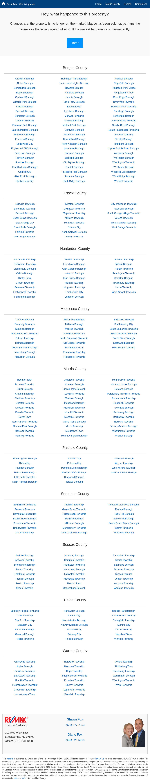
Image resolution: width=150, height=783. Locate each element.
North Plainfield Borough (74, 532)
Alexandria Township (25, 259)
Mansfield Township (74, 694)
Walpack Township (123, 583)
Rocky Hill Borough (124, 514)
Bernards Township (25, 509)
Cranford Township (25, 620)
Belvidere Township (25, 671)
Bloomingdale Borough (25, 458)
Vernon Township (124, 578)
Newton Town (74, 583)
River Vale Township (123, 102)
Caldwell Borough (24, 213)
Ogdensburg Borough (74, 588)
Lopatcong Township (74, 689)
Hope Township (74, 671)
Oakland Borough (74, 158)
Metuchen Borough (25, 357)
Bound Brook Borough (24, 518)
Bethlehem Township (25, 264)
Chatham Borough (24, 393)
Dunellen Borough (24, 329)
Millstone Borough (74, 523)
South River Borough (124, 338)
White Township (123, 685)
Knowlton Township (74, 680)
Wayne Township (124, 463)
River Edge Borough (123, 97)
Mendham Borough (74, 403)
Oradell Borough (74, 167)
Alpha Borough (24, 666)
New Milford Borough (74, 139)
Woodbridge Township (123, 347)
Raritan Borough (123, 509)
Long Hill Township (74, 393)
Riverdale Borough (124, 407)
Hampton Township (74, 560)
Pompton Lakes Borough (74, 467)
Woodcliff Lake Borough (123, 172)
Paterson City (74, 463)
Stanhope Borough (124, 564)
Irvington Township (74, 204)
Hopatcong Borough (74, 569)
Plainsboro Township (74, 357)
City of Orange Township (124, 204)
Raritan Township (124, 268)
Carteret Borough (25, 319)
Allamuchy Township (24, 661)
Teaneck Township (123, 134)
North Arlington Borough (74, 144)
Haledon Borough (25, 467)
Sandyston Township (124, 555)
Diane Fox (75, 734)
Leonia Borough (74, 97)
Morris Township (74, 426)
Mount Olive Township (123, 379)
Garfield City (24, 172)
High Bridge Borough (74, 278)
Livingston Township (74, 208)
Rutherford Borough (123, 116)
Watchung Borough (124, 532)
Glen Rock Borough (25, 176)
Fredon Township (25, 583)
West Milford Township (123, 467)
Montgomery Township (74, 528)
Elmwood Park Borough (24, 125)
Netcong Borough (124, 389)
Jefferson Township (74, 379)
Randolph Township (123, 403)
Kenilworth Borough (74, 611)
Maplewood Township (74, 213)
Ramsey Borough (124, 78)
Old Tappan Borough (74, 162)
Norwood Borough (74, 153)
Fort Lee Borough (25, 162)
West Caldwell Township (123, 222)
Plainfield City (74, 629)
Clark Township (25, 615)
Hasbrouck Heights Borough (74, 83)
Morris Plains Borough (74, 421)
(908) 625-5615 (74, 739)
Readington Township (124, 273)
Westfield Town (124, 634)
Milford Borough (123, 264)
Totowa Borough (74, 481)
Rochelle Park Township (123, 106)
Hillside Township (25, 639)
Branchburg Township (24, 523)
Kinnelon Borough (74, 384)
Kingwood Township (74, 287)
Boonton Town (24, 379)
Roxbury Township (123, 421)
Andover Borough (25, 555)
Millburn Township (74, 218)
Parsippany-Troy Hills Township (123, 393)
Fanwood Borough (24, 629)
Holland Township (74, 282)
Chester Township (24, 407)
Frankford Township (25, 574)
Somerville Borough (123, 518)
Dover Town (25, 417)
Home (98, 4)
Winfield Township (123, 639)
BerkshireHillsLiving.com (21, 4)
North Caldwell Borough (74, 232)
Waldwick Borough (123, 153)
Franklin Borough (25, 578)
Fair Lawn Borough (25, 153)
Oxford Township (124, 661)
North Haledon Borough (24, 481)
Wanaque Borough (123, 458)
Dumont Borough (25, 120)
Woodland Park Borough (124, 472)
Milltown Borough (74, 324)
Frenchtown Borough (74, 264)
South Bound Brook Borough (124, 523)
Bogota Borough (24, 92)
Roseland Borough (124, 208)
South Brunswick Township (124, 329)
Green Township (24, 588)
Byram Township (24, 569)
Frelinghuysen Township (24, 685)
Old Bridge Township (74, 343)
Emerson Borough (24, 139)
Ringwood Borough (74, 477)
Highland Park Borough (24, 347)
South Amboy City (123, 324)
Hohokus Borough (74, 92)
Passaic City (74, 458)
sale (15, 778)
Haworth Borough (74, 88)
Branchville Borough (24, 564)
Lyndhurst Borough (74, 111)
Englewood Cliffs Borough (24, 148)
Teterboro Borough (124, 144)
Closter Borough (24, 106)
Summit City (123, 625)
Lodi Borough (74, 106)
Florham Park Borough (25, 426)
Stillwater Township (124, 569)
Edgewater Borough (24, 134)
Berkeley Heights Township (25, 611)
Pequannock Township (124, 398)
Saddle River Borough (123, 125)
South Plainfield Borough (124, 333)
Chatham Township (25, 398)
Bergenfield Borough (24, 88)
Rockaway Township (123, 417)
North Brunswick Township (74, 338)
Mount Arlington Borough (74, 435)
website (10, 759)
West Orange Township (124, 227)
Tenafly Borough (123, 139)
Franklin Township (74, 259)
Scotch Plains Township (123, 615)
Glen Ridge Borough (24, 236)
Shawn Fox (75, 719)
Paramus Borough (74, 176)
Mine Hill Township (74, 412)
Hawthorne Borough (24, 472)
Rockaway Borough (123, 412)
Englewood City (25, 144)
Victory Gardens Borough (124, 426)
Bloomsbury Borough (25, 268)
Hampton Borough (74, 273)
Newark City (74, 227)
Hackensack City (25, 181)
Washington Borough (124, 675)
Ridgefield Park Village (124, 88)
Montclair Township (74, 222)
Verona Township (124, 218)
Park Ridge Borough (74, 181)
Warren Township (124, 528)
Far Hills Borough (25, 532)
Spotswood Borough (123, 343)
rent (23, 778)
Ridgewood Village (123, 92)
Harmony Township (74, 666)
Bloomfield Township (24, 208)
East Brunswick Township (24, 333)
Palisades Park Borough (74, 172)
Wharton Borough (124, 435)
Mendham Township (74, 407)
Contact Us (141, 4)
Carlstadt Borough (24, 97)
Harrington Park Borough (74, 78)
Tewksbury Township (124, 282)
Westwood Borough (123, 167)
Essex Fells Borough (25, 227)
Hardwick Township (74, 661)
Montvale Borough (74, 130)
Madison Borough (74, 398)
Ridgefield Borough (124, 83)
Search (127, 4)
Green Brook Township (74, 509)
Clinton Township (25, 282)
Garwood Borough (24, 634)
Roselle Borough (74, 639)
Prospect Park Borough (74, 472)
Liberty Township (74, 685)
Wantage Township (124, 588)
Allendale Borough (24, 78)
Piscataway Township (74, 352)
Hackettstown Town (25, 694)
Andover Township (24, 560)
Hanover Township (24, 431)
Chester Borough (25, 403)
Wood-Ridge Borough (123, 176)
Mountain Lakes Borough (124, 384)
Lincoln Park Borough (74, 389)
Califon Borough (24, 273)
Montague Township (74, 578)
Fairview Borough (25, 158)
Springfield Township (124, 620)
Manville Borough (74, 518)
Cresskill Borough (24, 111)
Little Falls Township (24, 477)
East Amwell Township (24, 292)
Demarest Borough (25, 116)
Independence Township (74, 675)
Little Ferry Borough (74, 102)
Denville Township (24, 412)
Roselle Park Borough (123, 611)
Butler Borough (25, 389)
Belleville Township (25, 204)
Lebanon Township (123, 259)
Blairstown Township (24, 675)
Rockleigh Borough (124, 111)
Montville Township (74, 417)
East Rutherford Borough (25, 130)
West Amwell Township (124, 292)
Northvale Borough (74, 148)
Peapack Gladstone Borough (124, 504)
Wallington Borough (123, 158)
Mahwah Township (74, 116)
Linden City (74, 615)
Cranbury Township (25, 324)
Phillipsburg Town (124, 666)
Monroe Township (74, 329)
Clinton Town (24, 278)
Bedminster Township (25, 504)
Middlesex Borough (74, 319)
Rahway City (74, 634)
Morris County (112, 4)
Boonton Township (24, 384)
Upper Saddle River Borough (124, 148)
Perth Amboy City (74, 347)
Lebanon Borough (74, 296)
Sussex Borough (123, 574)
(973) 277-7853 (74, 724)
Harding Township (24, 435)
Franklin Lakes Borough (24, 167)
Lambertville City (74, 292)
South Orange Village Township (123, 213)
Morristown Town (74, 431)
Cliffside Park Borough (25, 102)
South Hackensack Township (124, 130)
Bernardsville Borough (24, 514)
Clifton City (24, 463)
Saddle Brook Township (123, 120)
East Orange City (25, 222)
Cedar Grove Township (25, 218)
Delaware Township (25, 287)
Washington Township (123, 162)
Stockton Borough (123, 278)
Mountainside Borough (74, 620)
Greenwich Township (25, 689)
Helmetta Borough (24, 343)
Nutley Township (74, 236)
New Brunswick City (74, 333)
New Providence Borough (74, 625)
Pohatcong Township (124, 671)
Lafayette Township (74, 574)
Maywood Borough (74, 120)
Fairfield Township (24, 232)
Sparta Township (124, 560)
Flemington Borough (24, 296)
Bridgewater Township (24, 528)
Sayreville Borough (124, 319)
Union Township (123, 287)
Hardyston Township (74, 564)
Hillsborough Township (74, 514)
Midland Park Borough (74, 125)
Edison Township (25, 338)
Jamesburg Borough (24, 352)
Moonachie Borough (74, 134)
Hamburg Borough (74, 555)
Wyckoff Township (123, 181)
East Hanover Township (24, 421)
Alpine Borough (25, 83)
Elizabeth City (25, 625)
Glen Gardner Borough (74, 268)
